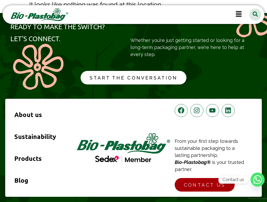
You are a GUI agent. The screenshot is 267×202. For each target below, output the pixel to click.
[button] (239, 14)
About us (28, 114)
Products (28, 158)
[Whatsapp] (258, 180)
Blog (21, 180)
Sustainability (35, 136)
